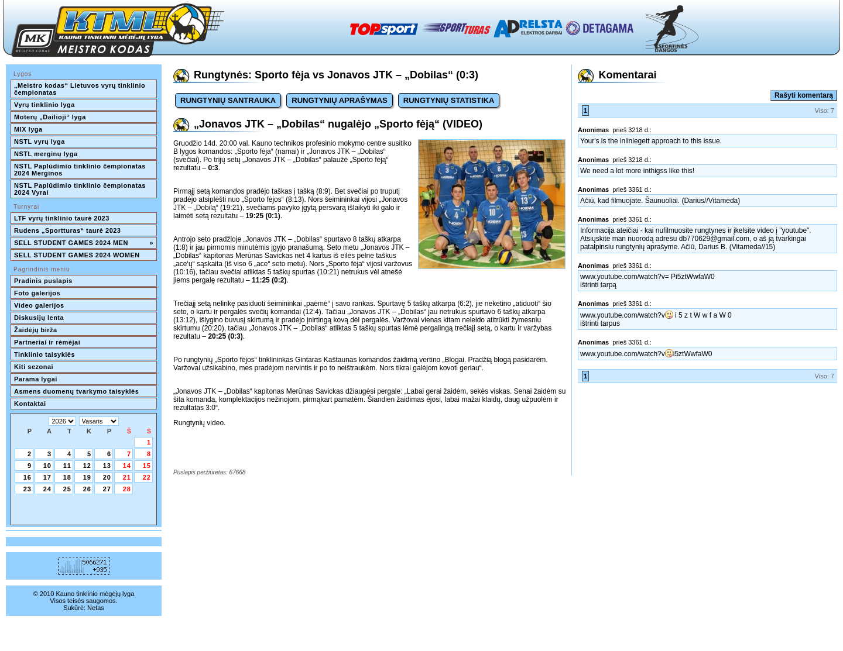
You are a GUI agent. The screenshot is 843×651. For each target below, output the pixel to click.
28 (127, 488)
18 (67, 477)
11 (67, 465)
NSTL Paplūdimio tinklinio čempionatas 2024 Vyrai (81, 189)
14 (127, 465)
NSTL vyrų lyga (39, 141)
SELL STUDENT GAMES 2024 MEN (83, 242)
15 (147, 465)
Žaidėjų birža (35, 329)
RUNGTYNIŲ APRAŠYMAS (339, 100)
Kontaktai (30, 403)
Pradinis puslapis (43, 280)
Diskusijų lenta (39, 317)
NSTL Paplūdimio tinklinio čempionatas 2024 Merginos (81, 170)
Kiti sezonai (33, 366)
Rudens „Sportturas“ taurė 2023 (67, 230)
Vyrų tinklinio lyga (44, 104)
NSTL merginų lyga (46, 153)
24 (47, 488)
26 (87, 488)
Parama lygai (35, 379)
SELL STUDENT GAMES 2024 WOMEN (77, 255)
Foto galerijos (37, 293)
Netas (95, 607)
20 (107, 477)
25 (67, 488)
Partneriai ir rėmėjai (47, 342)
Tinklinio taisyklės (44, 354)
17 (47, 477)
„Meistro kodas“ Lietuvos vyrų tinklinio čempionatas (81, 89)
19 (87, 477)
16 (27, 477)
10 (47, 465)
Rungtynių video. (199, 423)
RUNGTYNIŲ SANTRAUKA (228, 100)
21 (127, 477)
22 (147, 477)
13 (107, 465)
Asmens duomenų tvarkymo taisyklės (76, 391)
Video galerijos (39, 305)
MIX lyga (28, 129)
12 (87, 465)
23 (27, 488)
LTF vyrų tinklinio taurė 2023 (61, 218)
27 (107, 488)
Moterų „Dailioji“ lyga (50, 116)
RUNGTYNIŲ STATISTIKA (449, 100)
